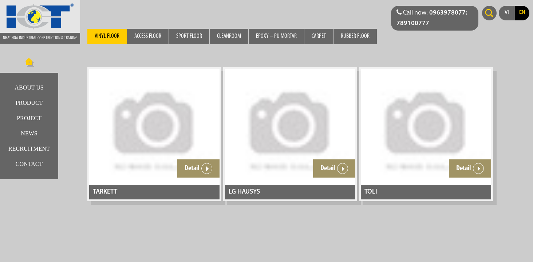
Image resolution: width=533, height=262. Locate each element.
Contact (29, 164)
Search (489, 13)
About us (29, 87)
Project (29, 118)
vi (507, 12)
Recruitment (29, 149)
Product (29, 103)
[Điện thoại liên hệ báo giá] (434, 18)
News (29, 133)
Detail (198, 168)
